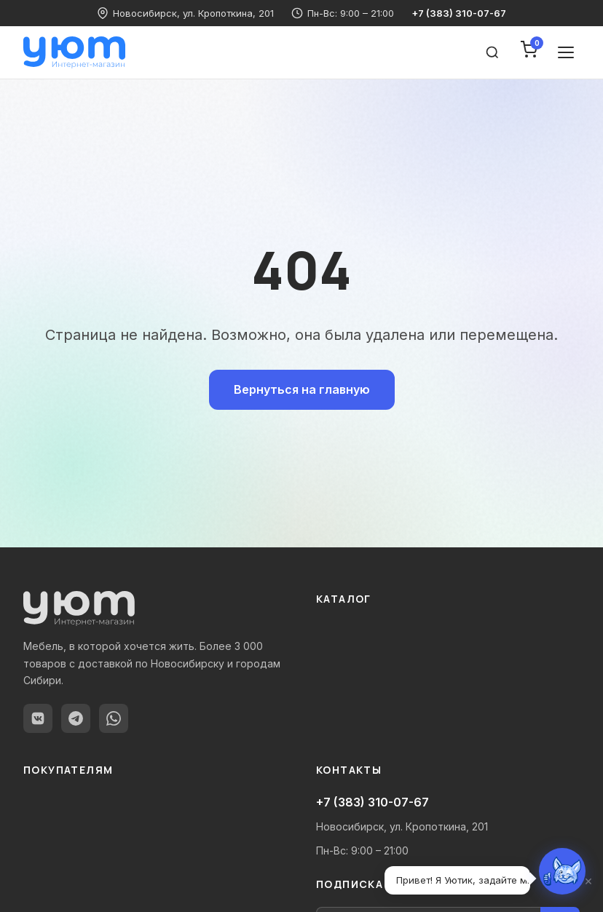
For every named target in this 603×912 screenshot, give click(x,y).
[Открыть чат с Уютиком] (562, 871)
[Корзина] (528, 52)
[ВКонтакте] (37, 718)
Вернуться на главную (302, 389)
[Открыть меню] (566, 52)
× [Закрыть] (588, 880)
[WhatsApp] (113, 718)
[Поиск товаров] (492, 52)
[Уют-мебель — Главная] (74, 52)
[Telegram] (75, 718)
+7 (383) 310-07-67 (458, 13)
